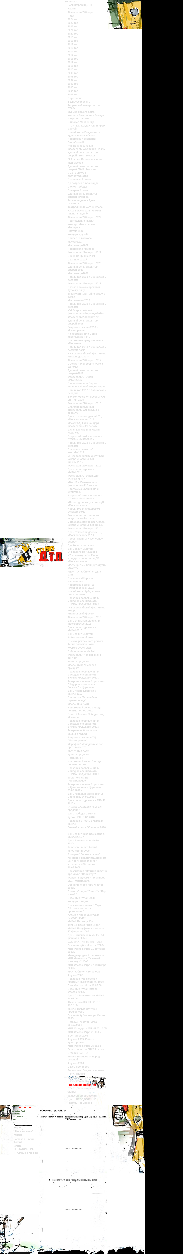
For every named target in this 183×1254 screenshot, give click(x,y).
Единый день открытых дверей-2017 (83, 372)
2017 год (73, 44)
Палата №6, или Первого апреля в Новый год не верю (86, 385)
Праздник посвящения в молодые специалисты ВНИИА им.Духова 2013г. (83, 601)
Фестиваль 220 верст (81, 12)
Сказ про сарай (77, 259)
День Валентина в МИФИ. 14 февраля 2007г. (86, 937)
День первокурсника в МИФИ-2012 (82, 692)
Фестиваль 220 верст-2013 (84, 617)
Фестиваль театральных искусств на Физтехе (83, 517)
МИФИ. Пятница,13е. (81, 921)
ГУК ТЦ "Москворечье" (82, 1088)
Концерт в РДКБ (78, 901)
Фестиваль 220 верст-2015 (84, 465)
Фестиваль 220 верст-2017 (84, 360)
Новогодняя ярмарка (81, 248)
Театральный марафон (82, 730)
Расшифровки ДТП (80, 5)
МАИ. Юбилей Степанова (84, 971)
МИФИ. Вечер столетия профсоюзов (82, 1010)
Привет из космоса (80, 238)
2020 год (73, 33)
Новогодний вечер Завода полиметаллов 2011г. (84, 709)
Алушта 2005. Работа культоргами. (81, 1041)
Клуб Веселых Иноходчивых (86, 1077)
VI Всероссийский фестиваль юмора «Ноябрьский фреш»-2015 (86, 459)
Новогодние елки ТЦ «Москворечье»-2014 (81, 586)
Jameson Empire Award (82, 847)
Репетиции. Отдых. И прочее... (87, 1070)
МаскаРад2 (74, 241)
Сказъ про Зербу (78, 1066)
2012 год (73, 62)
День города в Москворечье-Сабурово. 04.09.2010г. (86, 795)
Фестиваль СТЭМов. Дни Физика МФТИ (83, 477)
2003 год (73, 94)
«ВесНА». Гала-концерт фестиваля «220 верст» (83, 484)
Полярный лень (78, 190)
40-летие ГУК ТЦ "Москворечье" (78, 779)
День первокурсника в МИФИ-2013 (82, 629)
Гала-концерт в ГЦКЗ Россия (86, 1049)
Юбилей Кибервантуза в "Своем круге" (83, 916)
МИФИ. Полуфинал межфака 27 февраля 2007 (86, 930)
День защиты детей (80, 634)
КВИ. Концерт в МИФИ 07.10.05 (87, 1028)
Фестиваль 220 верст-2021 (84, 252)
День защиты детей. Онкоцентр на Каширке (82, 550)
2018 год (73, 40)
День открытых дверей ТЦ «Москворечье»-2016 (85, 418)
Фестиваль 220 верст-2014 (84, 528)
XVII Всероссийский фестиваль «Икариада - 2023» (87, 147)
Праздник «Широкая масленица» (81, 580)
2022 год (73, 26)
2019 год (73, 37)
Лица (71, 15)
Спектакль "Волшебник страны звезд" (83, 699)
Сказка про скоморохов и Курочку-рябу (84, 289)
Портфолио (75, 98)
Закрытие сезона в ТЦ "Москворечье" (82, 739)
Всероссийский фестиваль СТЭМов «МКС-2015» (85, 497)
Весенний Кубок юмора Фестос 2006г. (83, 990)
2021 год (73, 30)
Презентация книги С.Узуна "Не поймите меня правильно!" (85, 908)
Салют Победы (77, 186)
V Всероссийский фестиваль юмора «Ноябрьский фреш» (86, 523)
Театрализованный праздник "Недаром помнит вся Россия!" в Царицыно (86, 684)
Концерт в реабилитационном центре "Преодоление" (87, 859)
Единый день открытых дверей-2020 (83, 268)
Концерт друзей (78, 234)
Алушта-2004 (76, 1063)
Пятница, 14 (75, 757)
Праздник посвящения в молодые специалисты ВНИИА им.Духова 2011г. (83, 723)
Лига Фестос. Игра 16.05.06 (85, 985)
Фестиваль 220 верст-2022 (84, 217)
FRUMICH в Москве (80, 1102)
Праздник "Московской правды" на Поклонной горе (86, 980)
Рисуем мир (75, 231)
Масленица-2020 (78, 273)
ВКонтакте (71, 1)
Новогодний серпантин (82, 138)
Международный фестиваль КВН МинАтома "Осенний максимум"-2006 (86, 958)
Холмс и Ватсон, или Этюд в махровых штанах (86, 117)
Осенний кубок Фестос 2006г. (86, 945)
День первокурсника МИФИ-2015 (81, 471)
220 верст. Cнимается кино (85, 159)
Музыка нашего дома (81, 111)
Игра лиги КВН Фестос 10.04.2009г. (82, 866)
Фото (14, 1119)
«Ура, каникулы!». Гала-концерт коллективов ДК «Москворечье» (83, 558)
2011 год (73, 65)
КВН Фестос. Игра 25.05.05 (84, 1045)
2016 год (73, 48)
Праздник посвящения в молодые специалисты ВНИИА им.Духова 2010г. (83, 771)
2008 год (73, 76)
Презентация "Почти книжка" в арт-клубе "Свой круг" (87, 872)
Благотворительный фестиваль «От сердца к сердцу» (83, 409)
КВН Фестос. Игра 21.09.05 (84, 1032)
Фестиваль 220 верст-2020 (84, 263)
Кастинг (72, 8)
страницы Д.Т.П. (18, 1111)
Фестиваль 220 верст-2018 (84, 317)
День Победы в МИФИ (82, 813)
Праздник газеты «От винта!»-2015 (81, 451)
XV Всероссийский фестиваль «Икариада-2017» (87, 355)
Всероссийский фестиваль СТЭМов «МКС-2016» (85, 438)
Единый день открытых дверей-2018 (83, 322)
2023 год (73, 22)
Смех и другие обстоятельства (78, 174)
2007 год (73, 80)
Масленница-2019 (79, 300)
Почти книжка (76, 1073)
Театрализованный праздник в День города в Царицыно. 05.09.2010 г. (86, 787)
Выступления (17, 1116)
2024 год (73, 19)
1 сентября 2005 (78, 1035)
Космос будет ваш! (80, 647)
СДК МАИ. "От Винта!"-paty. (85, 941)
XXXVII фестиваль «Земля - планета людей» (85, 212)
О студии (16, 1114)
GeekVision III (76, 142)
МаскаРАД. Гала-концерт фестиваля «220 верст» (83, 425)
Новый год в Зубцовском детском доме (84, 510)
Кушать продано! (78, 661)
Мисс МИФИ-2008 (78, 881)
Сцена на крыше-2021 (81, 256)
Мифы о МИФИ (77, 734)
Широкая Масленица (81, 122)
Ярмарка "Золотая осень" (84, 854)
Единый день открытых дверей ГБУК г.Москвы (83, 154)
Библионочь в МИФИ (81, 651)
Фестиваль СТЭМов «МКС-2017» (80, 378)
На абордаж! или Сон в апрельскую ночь (82, 335)
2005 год (73, 87)
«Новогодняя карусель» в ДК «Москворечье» (86, 504)
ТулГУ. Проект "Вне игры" (84, 924)
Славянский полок (79, 179)
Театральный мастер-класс (85, 207)
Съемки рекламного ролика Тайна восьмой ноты (85, 643)
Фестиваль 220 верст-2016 (84, 403)
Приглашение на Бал (81, 220)
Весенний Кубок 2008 (81, 898)
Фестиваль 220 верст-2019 (84, 283)
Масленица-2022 (78, 245)
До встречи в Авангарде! (83, 183)
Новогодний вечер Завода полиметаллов (84, 763)
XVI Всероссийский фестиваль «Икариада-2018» (86, 312)
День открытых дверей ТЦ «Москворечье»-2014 (85, 534)
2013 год (73, 58)
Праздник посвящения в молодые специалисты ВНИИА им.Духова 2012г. (83, 674)
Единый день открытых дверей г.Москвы (83, 195)
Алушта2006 (75, 975)
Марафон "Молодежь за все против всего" (85, 746)
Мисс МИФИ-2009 (78, 850)
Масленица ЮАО (78, 704)
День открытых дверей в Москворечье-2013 (84, 622)
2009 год (73, 73)
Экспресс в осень (79, 101)
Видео (14, 1122)
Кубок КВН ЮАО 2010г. (82, 817)
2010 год (73, 69)
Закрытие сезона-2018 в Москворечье (83, 329)
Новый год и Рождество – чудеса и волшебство (84, 134)
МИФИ (72, 1092)
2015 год (73, 51)
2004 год (73, 91)
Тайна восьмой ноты (81, 637)
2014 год (73, 55)
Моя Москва (75, 162)
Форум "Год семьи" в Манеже (86, 877)
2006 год (73, 83)
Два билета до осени (81, 545)
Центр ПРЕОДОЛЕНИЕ (82, 1099)
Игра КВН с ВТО (78, 1053)
